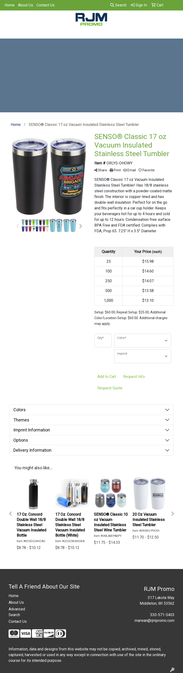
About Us (25, 5)
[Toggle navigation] (7, 33)
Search (118, 5)
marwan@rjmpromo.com (154, 620)
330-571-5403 (162, 615)
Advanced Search (17, 612)
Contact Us (45, 5)
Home (10, 5)
